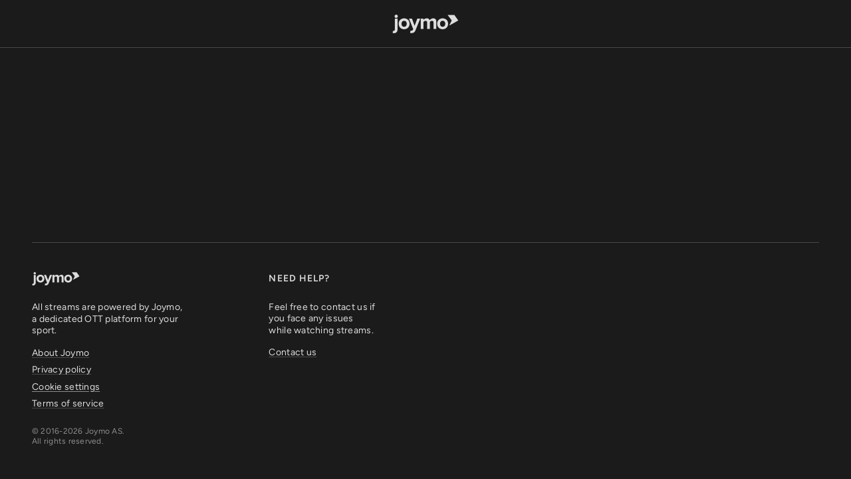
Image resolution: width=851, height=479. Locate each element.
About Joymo (60, 353)
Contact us (292, 352)
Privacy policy (61, 369)
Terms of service (68, 403)
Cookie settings (66, 387)
